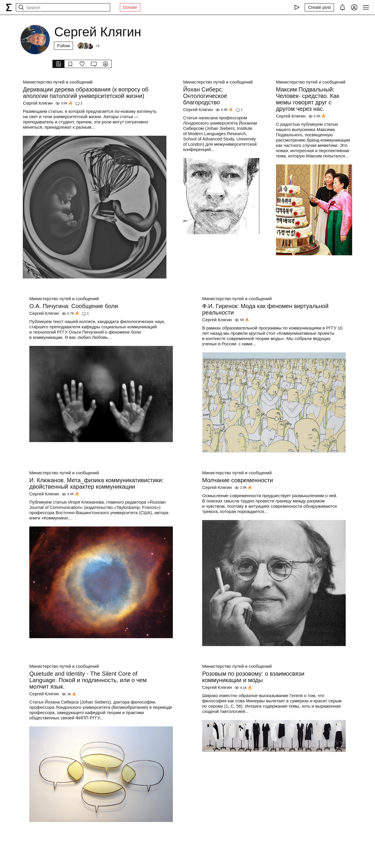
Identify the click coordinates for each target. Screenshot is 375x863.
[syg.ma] (9, 7)
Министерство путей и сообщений (57, 81)
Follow (63, 45)
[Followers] (88, 46)
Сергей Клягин (37, 103)
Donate (130, 7)
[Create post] (319, 7)
